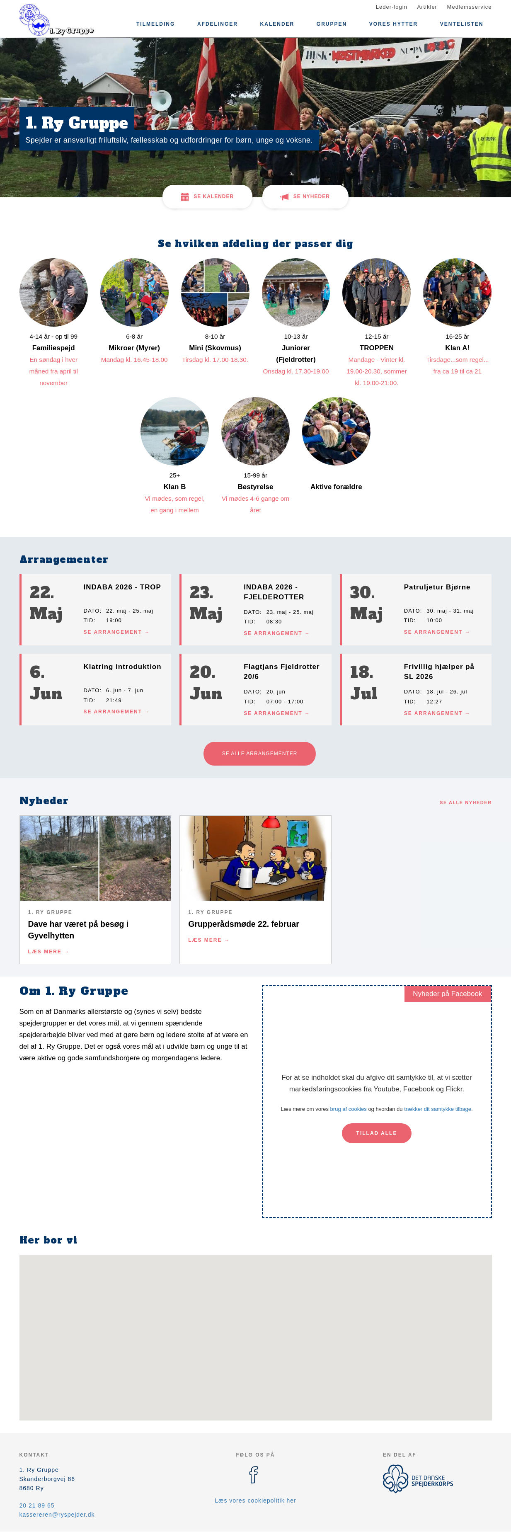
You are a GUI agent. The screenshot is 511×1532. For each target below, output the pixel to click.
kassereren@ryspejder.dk (57, 1514)
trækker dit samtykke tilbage (437, 1109)
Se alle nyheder (466, 802)
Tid (89, 620)
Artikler (427, 7)
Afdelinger (217, 24)
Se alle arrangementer (260, 753)
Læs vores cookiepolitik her (255, 1500)
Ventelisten (462, 24)
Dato (92, 611)
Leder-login (391, 7)
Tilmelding (155, 24)
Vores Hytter (393, 24)
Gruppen (332, 24)
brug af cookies (348, 1109)
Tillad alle (376, 1133)
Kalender (277, 24)
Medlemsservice (469, 7)
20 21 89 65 (37, 1505)
